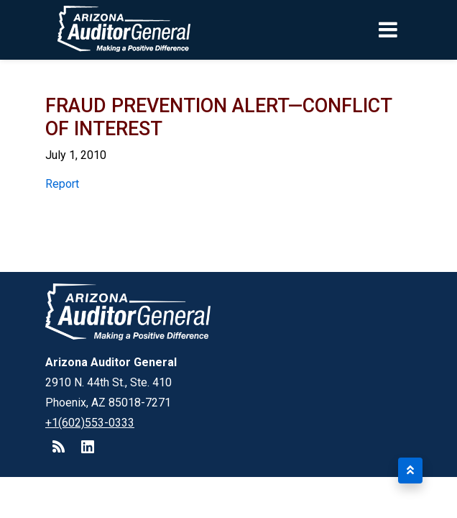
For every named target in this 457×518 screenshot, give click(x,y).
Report (62, 184)
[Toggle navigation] (412, 29)
